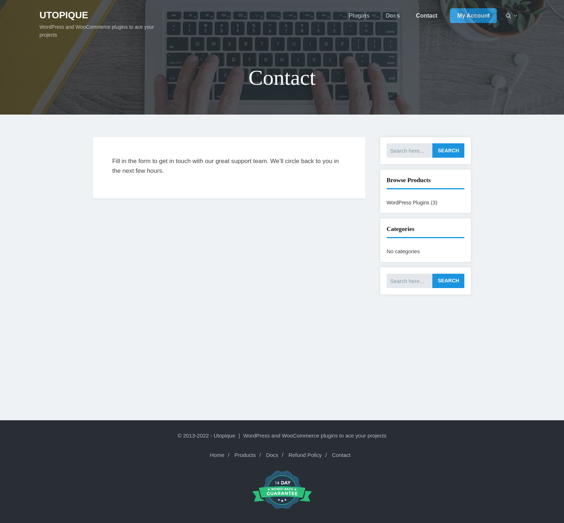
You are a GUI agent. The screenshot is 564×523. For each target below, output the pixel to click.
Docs (272, 455)
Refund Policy (305, 455)
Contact (341, 455)
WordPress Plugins (408, 202)
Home (217, 455)
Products (245, 455)
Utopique (64, 15)
